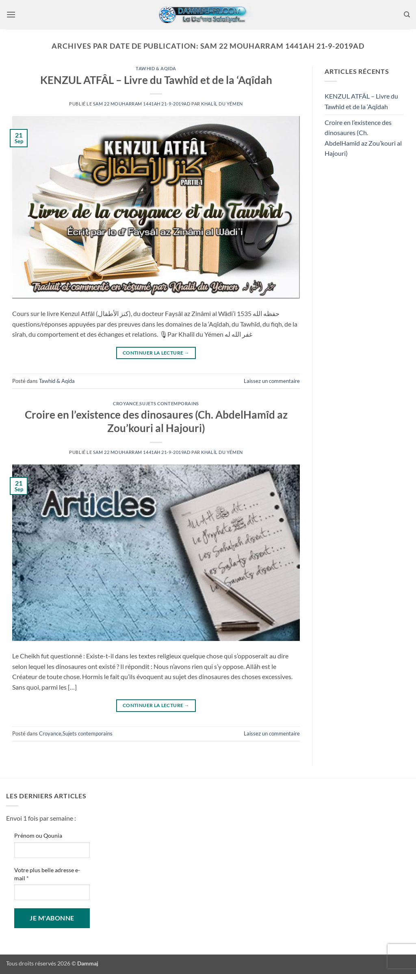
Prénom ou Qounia (38, 835)
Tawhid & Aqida (156, 68)
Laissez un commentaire (272, 381)
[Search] (407, 14)
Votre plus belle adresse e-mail (47, 874)
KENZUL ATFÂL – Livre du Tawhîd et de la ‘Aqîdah (156, 80)
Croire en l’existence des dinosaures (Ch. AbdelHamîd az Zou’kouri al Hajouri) (363, 137)
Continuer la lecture (156, 353)
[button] (11, 14)
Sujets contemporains (169, 403)
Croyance (125, 403)
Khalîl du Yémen (222, 103)
